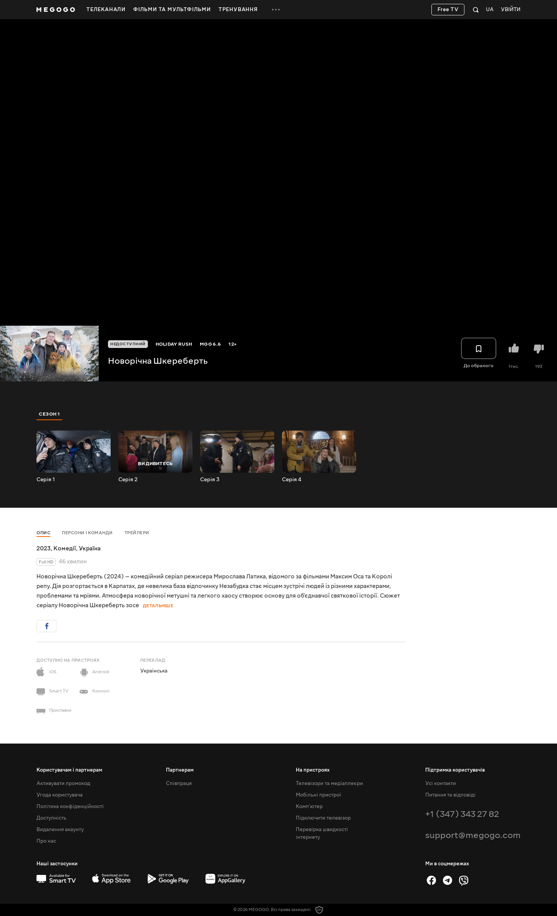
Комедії (64, 548)
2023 (43, 548)
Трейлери (136, 533)
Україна (90, 548)
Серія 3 (209, 479)
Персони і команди (87, 533)
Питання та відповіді (450, 795)
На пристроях (313, 770)
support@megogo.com (473, 835)
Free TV (448, 9)
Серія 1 (45, 479)
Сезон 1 (49, 414)
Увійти (511, 10)
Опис (43, 533)
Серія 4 (291, 479)
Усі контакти (440, 783)
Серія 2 (128, 479)
